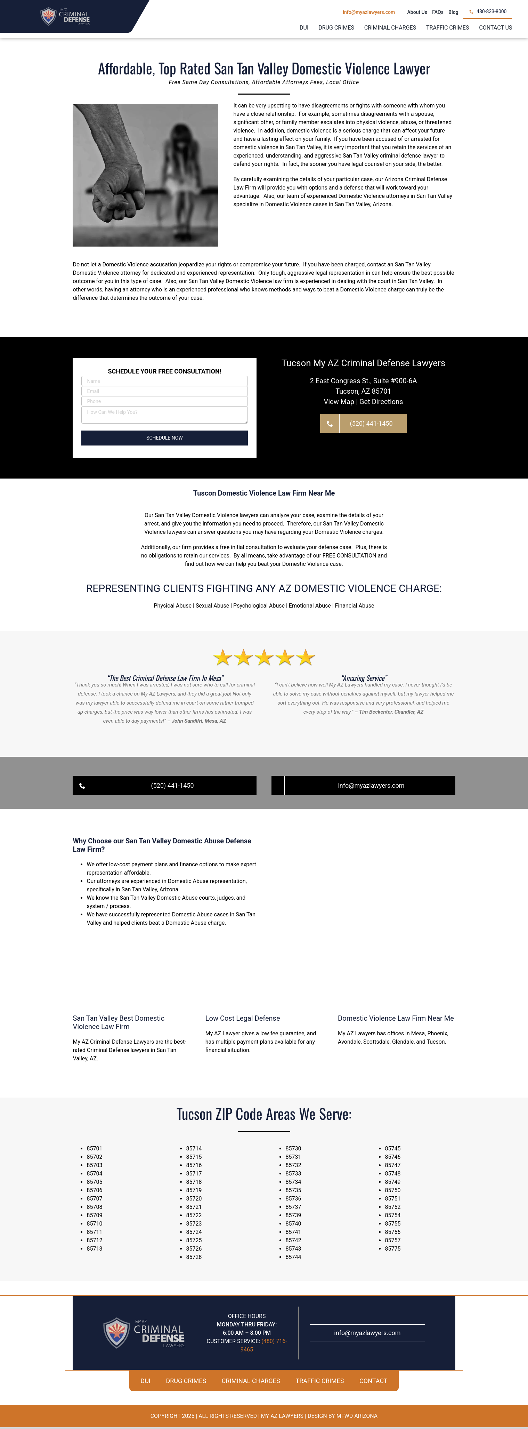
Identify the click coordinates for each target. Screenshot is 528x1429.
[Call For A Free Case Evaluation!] (363, 425)
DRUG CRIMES (186, 1382)
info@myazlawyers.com (367, 1334)
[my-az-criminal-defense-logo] (65, 9)
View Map (339, 403)
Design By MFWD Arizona (342, 1417)
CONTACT (373, 1382)
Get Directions (381, 403)
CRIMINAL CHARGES (251, 1382)
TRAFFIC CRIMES (319, 1382)
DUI (145, 1382)
